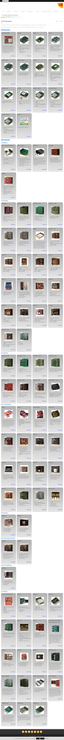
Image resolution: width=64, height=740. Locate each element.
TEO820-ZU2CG (37, 88)
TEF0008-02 (20, 703)
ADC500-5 (4, 203)
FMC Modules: (5, 140)
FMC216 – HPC (21, 380)
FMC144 (51, 434)
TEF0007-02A (5, 703)
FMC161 (35, 305)
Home (3, 11)
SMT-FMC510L (52, 676)
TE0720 (35, 60)
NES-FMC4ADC (5, 676)
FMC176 (4, 488)
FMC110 (4, 434)
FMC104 (4, 255)
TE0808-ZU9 (5, 88)
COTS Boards (16, 11)
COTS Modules (8, 11)
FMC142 (35, 434)
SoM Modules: (5, 30)
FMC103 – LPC (52, 229)
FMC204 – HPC (5, 380)
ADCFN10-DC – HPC (22, 229)
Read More (47, 738)
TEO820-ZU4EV (5, 114)
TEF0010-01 (36, 703)
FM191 (3, 407)
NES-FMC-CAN (52, 650)
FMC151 (19, 462)
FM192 (19, 407)
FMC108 (35, 255)
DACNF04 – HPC (21, 356)
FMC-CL (35, 620)
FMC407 (19, 541)
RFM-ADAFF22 (20, 488)
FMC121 (19, 434)
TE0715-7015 (5, 60)
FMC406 (4, 541)
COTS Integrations (30, 11)
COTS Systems (23, 11)
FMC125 (51, 279)
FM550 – (35, 594)
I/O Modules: (4, 591)
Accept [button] (38, 738)
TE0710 (19, 33)
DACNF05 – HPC (37, 356)
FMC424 (4, 650)
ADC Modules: (4, 200)
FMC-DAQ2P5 (36, 407)
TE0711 (35, 33)
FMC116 (4, 279)
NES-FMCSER (20, 676)
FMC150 (4, 462)
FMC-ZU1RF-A (20, 145)
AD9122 (56, 370)
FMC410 (4, 568)
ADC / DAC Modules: (6, 404)
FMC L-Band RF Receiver (8, 145)
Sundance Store (56, 11)
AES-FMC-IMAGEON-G (7, 594)
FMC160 (35, 462)
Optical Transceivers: (6, 565)
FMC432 (35, 650)
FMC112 (51, 255)
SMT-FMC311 (52, 488)
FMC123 (35, 279)
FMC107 (19, 255)
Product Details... (13, 55)
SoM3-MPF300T (6, 33)
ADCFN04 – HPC (37, 203)
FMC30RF (51, 145)
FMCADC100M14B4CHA (23, 329)
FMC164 (51, 305)
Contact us (32, 736)
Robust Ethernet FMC (38, 676)
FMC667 (19, 516)
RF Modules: (4, 142)
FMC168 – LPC (5, 329)
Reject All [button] (42, 738)
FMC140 (19, 305)
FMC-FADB (51, 407)
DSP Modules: (4, 513)
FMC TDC (19, 620)
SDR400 (4, 173)
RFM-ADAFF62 (36, 488)
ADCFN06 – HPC (53, 203)
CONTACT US (38, 11)
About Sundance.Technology (46, 11)
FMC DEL (51, 594)
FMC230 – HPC (36, 380)
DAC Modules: (4, 353)
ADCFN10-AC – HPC (6, 229)
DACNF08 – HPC (53, 356)
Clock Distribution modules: (8, 538)
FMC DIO (4, 620)
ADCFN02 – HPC (21, 203)
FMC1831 (35, 145)
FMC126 (4, 305)
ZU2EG (19, 114)
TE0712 (50, 33)
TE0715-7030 (20, 60)
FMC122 (19, 279)
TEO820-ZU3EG (52, 88)
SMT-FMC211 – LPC (53, 380)
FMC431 (19, 650)
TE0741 (50, 60)
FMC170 (51, 462)
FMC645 (4, 516)
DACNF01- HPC (5, 356)
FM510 (19, 594)
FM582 (34, 229)
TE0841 (19, 88)
